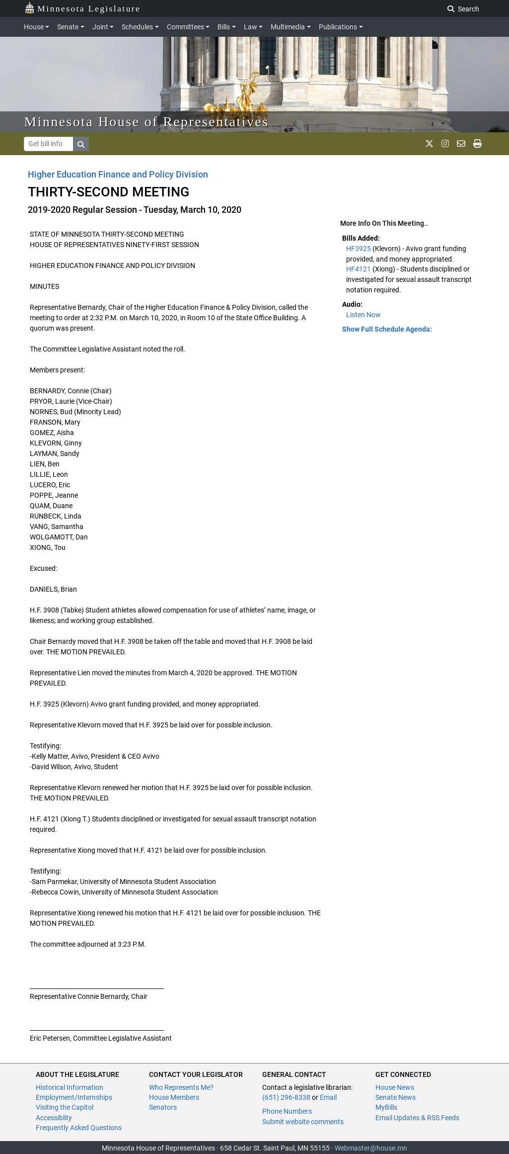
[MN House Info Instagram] (445, 143)
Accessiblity (54, 1118)
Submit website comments (303, 1122)
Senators (163, 1107)
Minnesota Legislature (82, 7)
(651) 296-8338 (286, 1097)
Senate (67, 27)
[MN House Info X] (429, 143)
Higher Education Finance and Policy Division (118, 174)
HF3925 (359, 249)
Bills (224, 27)
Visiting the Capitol (64, 1107)
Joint (100, 27)
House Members (174, 1097)
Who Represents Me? (181, 1087)
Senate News (395, 1097)
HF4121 (359, 269)
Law (250, 27)
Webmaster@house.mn (371, 1148)
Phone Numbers (287, 1111)
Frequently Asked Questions (79, 1128)
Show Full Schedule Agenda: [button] (387, 329)
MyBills (386, 1107)
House (34, 27)
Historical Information (69, 1087)
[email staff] (461, 143)
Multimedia (288, 27)
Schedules (137, 27)
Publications (338, 27)
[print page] (477, 143)
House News (394, 1087)
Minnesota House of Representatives (146, 121)
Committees (185, 27)
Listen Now (363, 315)
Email (328, 1097)
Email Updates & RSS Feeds (417, 1118)
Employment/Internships (74, 1097)
